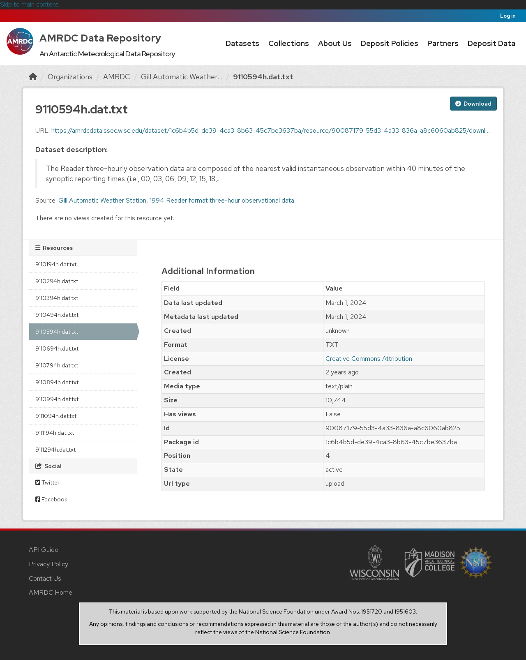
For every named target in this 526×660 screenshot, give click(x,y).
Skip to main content (29, 4)
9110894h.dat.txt (56, 382)
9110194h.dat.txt (55, 264)
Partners (443, 43)
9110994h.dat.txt (56, 399)
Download (473, 103)
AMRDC (116, 76)
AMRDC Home (50, 592)
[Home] (33, 76)
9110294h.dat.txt (56, 281)
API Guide (43, 549)
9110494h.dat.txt (56, 314)
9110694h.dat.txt (56, 348)
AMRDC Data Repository (100, 38)
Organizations (70, 76)
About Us (335, 43)
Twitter (47, 482)
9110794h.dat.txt (56, 365)
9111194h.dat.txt (54, 432)
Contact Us (45, 578)
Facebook (51, 499)
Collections (288, 43)
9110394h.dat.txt (56, 298)
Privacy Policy (48, 564)
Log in (508, 15)
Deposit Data (491, 43)
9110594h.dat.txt (263, 76)
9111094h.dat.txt (55, 416)
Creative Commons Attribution (368, 358)
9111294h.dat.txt (55, 449)
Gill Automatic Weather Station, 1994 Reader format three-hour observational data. (176, 200)
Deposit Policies (389, 43)
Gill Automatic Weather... (181, 76)
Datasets (242, 43)
